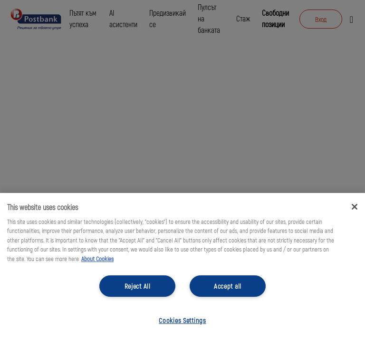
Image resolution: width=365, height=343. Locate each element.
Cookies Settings (182, 320)
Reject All (138, 286)
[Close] (354, 206)
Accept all (227, 286)
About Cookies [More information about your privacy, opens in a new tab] (97, 258)
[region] (182, 268)
